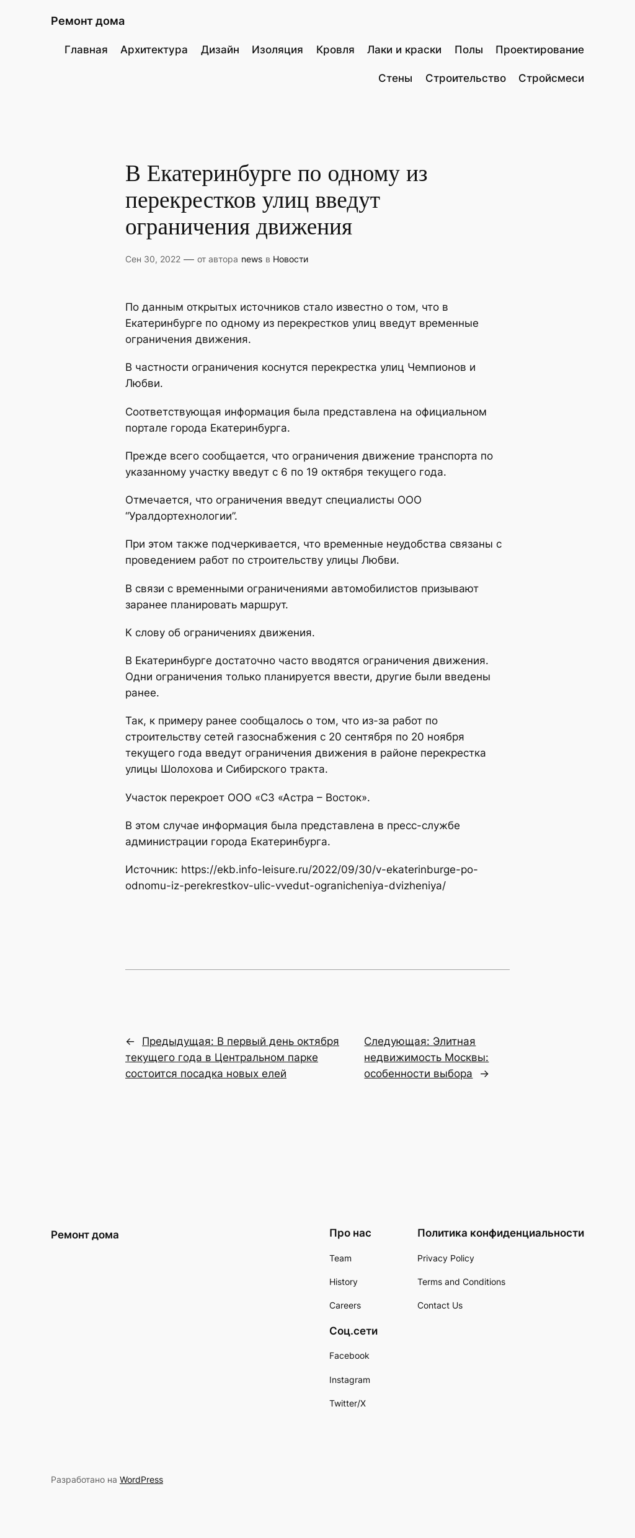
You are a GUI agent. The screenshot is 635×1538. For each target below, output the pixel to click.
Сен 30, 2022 (152, 259)
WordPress (141, 1479)
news (251, 259)
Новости (290, 259)
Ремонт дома (88, 20)
